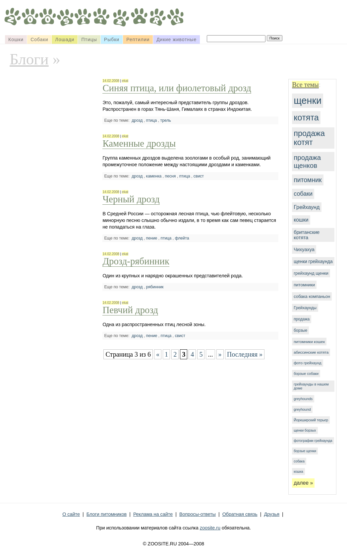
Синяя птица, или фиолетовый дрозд (176, 88)
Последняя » (245, 354)
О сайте (71, 514)
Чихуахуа (304, 249)
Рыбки (111, 39)
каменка (154, 176)
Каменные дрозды (139, 143)
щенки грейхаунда (313, 261)
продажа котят (309, 138)
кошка (298, 471)
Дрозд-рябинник (135, 261)
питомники (304, 284)
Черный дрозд (130, 199)
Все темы (305, 84)
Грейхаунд (306, 207)
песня (170, 176)
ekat (125, 81)
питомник (307, 179)
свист (199, 176)
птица (151, 120)
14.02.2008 (110, 81)
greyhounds (303, 399)
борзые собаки (306, 374)
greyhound (302, 409)
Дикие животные (176, 39)
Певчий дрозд (130, 310)
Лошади (64, 39)
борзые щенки (305, 451)
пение (151, 238)
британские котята (306, 235)
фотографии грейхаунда (313, 441)
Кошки (16, 39)
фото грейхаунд (307, 363)
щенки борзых (305, 430)
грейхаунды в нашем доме (311, 386)
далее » (303, 483)
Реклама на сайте (153, 514)
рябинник (155, 287)
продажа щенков (307, 161)
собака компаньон (312, 296)
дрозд (137, 120)
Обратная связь (240, 514)
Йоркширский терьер (311, 420)
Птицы (89, 39)
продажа (302, 319)
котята (306, 117)
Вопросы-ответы (197, 514)
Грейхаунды (305, 308)
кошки (301, 220)
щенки (307, 100)
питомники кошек (309, 341)
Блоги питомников (107, 514)
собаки (303, 193)
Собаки (39, 39)
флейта (182, 238)
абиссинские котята (311, 352)
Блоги (29, 59)
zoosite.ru (210, 527)
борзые (300, 330)
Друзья (271, 514)
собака (299, 461)
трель (165, 120)
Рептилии (137, 39)
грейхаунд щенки (311, 273)
